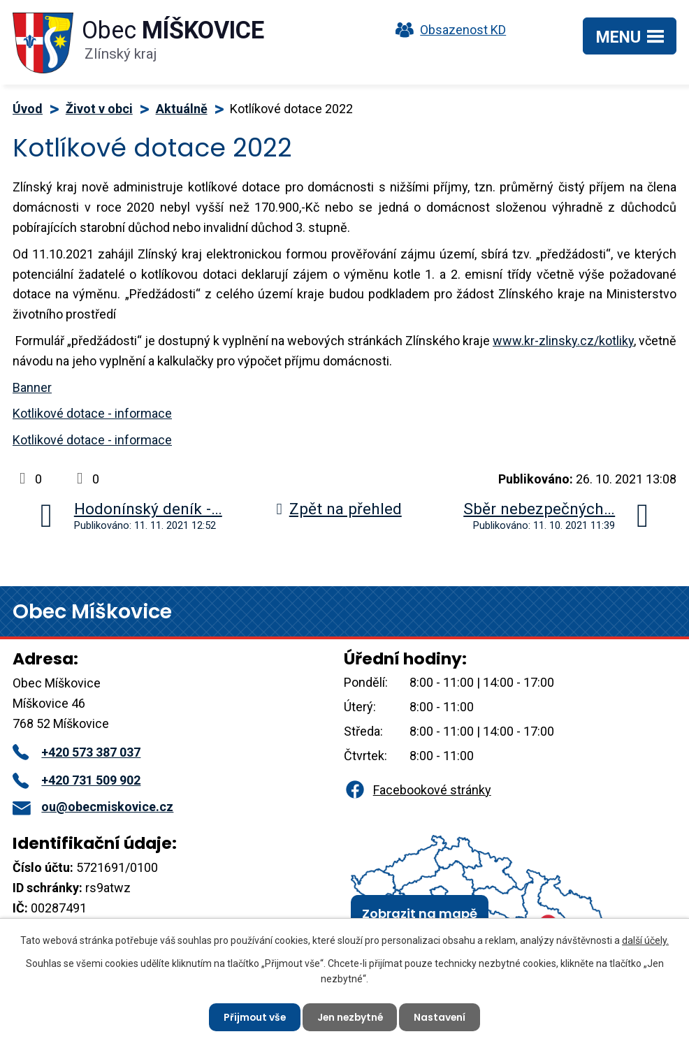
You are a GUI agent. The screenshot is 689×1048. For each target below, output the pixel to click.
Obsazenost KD (447, 29)
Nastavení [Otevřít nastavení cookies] (442, 1017)
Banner (32, 387)
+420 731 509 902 (76, 780)
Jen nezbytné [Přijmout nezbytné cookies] (350, 1017)
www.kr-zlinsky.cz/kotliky (563, 340)
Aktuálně (182, 108)
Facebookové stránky (417, 790)
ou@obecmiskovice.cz (93, 806)
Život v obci (99, 108)
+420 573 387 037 (76, 752)
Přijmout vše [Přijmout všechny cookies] (252, 1017)
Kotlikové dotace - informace (92, 413)
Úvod (28, 108)
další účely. (645, 939)
